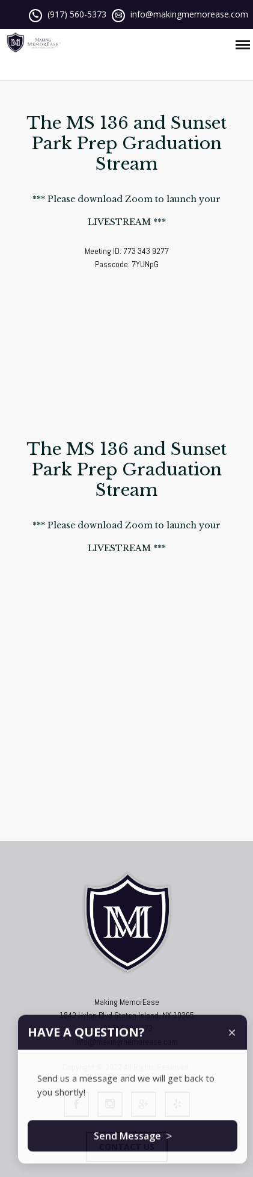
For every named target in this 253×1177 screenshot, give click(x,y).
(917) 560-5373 (76, 14)
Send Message (133, 1144)
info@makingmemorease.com (189, 14)
